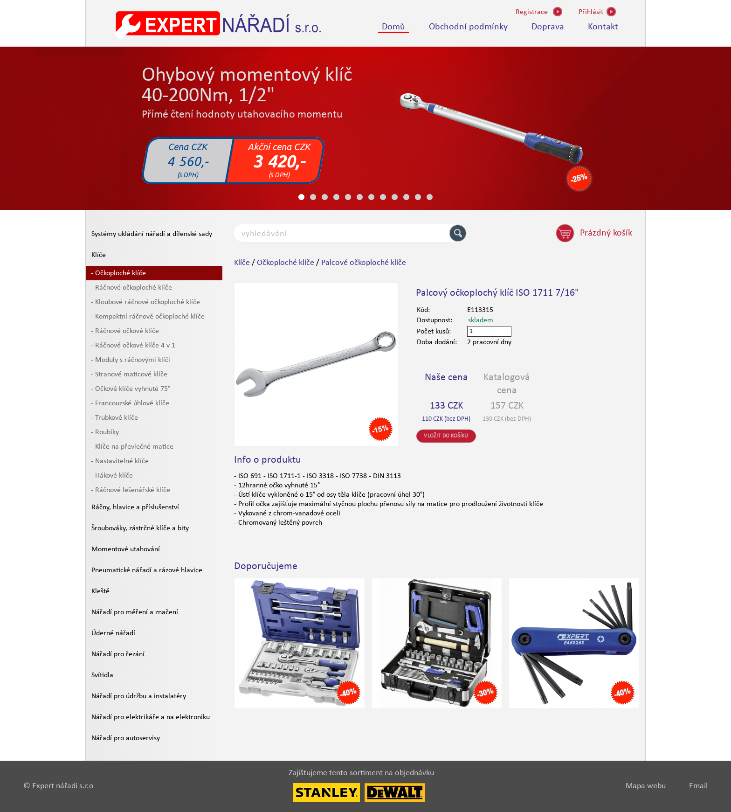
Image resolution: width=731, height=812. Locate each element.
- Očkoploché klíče (118, 273)
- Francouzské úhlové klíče (130, 403)
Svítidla (102, 675)
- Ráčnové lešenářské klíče (130, 490)
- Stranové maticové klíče (129, 374)
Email (698, 786)
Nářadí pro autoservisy (125, 738)
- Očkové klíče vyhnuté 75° (130, 389)
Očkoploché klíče (285, 262)
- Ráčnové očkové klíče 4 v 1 (133, 345)
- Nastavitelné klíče (120, 461)
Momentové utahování (125, 549)
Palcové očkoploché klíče (363, 262)
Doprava (547, 27)
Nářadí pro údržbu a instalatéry (138, 696)
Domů (393, 27)
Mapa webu (646, 786)
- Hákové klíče (112, 475)
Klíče (98, 255)
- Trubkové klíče (114, 418)
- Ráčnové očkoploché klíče (131, 287)
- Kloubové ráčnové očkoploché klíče (145, 302)
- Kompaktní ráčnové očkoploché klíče (148, 316)
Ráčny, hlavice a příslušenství (135, 507)
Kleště (100, 591)
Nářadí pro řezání (118, 654)
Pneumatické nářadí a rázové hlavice (146, 570)
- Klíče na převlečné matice (132, 447)
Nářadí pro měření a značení (134, 612)
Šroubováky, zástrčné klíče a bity (140, 528)
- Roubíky (105, 432)
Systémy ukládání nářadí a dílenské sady (151, 234)
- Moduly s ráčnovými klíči (130, 360)
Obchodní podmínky (468, 27)
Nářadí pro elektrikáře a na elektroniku (150, 717)
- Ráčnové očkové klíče (125, 331)
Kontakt (603, 27)
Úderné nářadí (113, 633)
